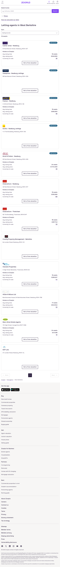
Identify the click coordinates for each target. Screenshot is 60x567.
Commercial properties (8, 402)
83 (56, 224)
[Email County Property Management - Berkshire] (30, 256)
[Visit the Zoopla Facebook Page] (2, 546)
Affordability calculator (8, 412)
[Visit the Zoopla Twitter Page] (6, 546)
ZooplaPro (4, 458)
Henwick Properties (9, 267)
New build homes (6, 399)
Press (3, 539)
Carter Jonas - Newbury (11, 46)
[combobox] (25, 10)
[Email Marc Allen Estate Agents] (30, 339)
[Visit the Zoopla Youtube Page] (17, 546)
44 (56, 279)
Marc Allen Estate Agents (12, 322)
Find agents (10, 379)
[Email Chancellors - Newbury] (30, 201)
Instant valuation (6, 436)
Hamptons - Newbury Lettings (13, 73)
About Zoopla (5, 498)
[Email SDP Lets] (30, 367)
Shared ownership (6, 421)
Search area (5, 8)
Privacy (3, 514)
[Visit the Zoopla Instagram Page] (13, 546)
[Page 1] (30, 375)
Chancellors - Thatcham (11, 211)
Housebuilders (5, 455)
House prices (5, 439)
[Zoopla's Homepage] (25, 3)
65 (56, 169)
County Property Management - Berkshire (17, 239)
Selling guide (5, 443)
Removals (4, 468)
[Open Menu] (2, 2)
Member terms (5, 529)
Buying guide (5, 424)
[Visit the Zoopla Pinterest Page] (21, 546)
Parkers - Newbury (9, 101)
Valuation (49, 2)
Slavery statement (7, 517)
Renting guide (5, 493)
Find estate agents (7, 418)
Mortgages (4, 415)
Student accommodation (8, 486)
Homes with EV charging (8, 471)
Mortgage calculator (7, 474)
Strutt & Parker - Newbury (11, 156)
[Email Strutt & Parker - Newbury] (30, 173)
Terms (3, 511)
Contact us (4, 505)
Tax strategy (5, 521)
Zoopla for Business (7, 448)
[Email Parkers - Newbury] (30, 118)
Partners (4, 462)
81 (56, 335)
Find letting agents (7, 489)
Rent (2, 480)
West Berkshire (19, 379)
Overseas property (7, 405)
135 (56, 196)
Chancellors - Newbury (11, 184)
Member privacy (6, 533)
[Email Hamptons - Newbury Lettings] (30, 90)
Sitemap (4, 526)
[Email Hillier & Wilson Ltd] (30, 312)
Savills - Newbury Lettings (12, 128)
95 (56, 58)
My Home (53, 2)
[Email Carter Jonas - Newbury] (30, 63)
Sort (2, 29)
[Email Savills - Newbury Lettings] (30, 146)
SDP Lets (7, 350)
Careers (3, 502)
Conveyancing (5, 465)
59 (56, 307)
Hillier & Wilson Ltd (9, 294)
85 (56, 114)
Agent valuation (6, 433)
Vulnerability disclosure (9, 542)
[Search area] (25, 11)
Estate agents (5, 451)
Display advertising (7, 536)
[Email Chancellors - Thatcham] (30, 229)
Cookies (3, 508)
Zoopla (3, 379)
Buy (2, 396)
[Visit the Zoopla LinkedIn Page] (10, 546)
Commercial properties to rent (10, 483)
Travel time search (6, 408)
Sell (2, 430)
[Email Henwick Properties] (30, 284)
